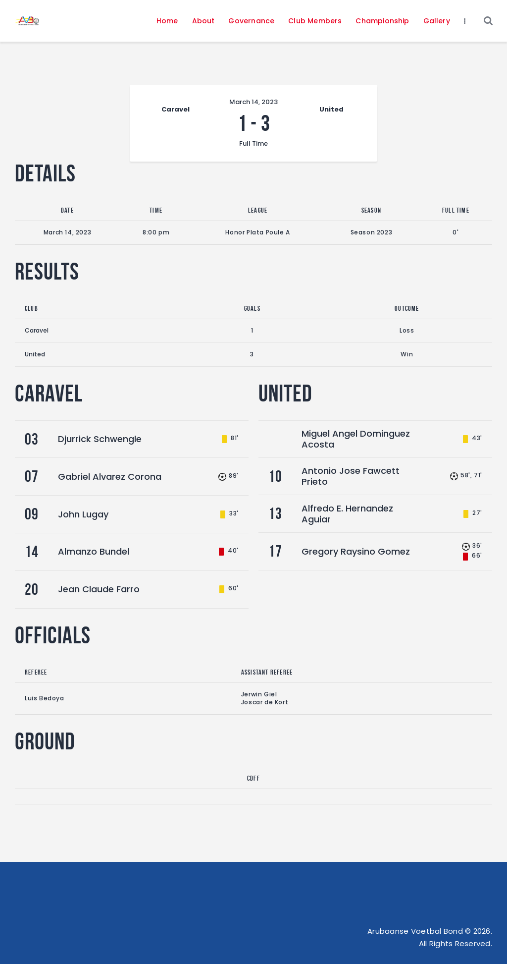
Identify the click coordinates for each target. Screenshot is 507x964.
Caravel (37, 330)
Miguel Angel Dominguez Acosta (356, 439)
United (35, 354)
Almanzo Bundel (93, 551)
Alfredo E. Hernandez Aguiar (347, 513)
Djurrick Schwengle (100, 439)
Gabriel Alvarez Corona (109, 476)
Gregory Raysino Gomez (356, 551)
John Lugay (83, 514)
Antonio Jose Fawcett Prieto (351, 476)
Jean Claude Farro (99, 589)
